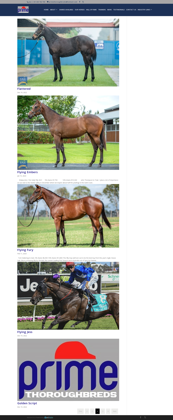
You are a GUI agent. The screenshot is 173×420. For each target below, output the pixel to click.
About (52, 10)
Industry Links (144, 10)
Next (114, 411)
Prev (80, 411)
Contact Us (131, 10)
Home (46, 10)
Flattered (24, 89)
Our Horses (80, 10)
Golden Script (27, 403)
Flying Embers (27, 172)
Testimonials (119, 10)
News (109, 10)
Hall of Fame (91, 10)
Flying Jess (24, 332)
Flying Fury (25, 250)
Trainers (102, 10)
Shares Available (66, 10)
